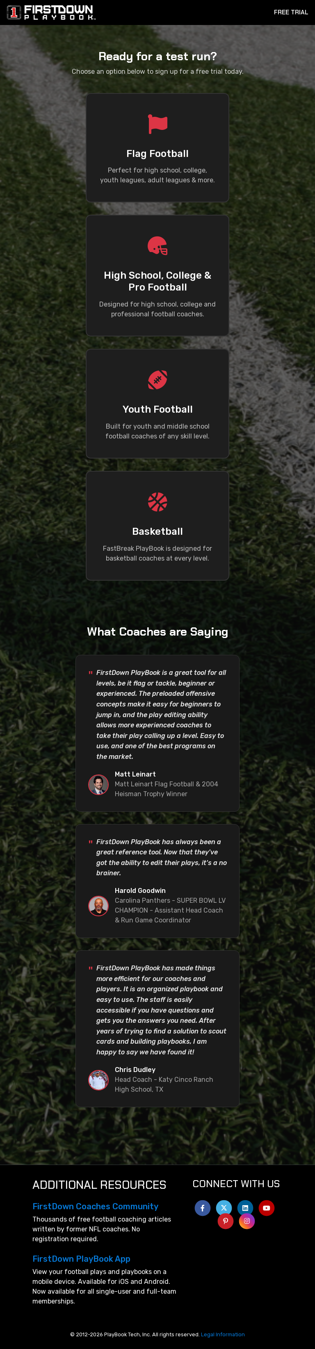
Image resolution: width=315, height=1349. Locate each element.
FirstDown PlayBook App (81, 1259)
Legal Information (223, 1334)
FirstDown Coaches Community (95, 1206)
